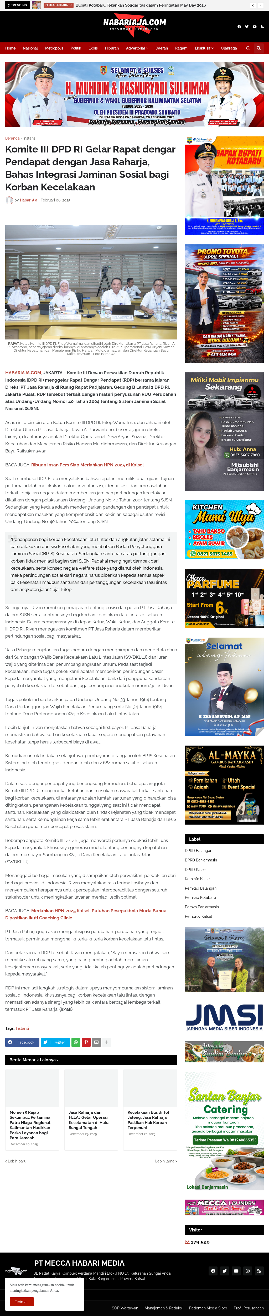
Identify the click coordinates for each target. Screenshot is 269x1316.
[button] (253, 5)
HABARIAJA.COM (23, 372)
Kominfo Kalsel (198, 879)
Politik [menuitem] (76, 48)
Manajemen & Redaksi (164, 1308)
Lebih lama (164, 1161)
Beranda (12, 138)
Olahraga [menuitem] (229, 48)
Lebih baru (17, 1161)
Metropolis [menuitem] (54, 48)
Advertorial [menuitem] (135, 48)
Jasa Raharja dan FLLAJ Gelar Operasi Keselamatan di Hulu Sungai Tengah (88, 1120)
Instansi (29, 138)
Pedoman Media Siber (208, 1308)
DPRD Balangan (198, 851)
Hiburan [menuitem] (112, 48)
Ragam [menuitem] (181, 48)
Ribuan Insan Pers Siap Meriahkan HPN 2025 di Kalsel (87, 464)
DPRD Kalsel (195, 870)
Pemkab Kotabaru (200, 897)
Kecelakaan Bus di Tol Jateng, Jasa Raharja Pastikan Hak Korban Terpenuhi (148, 1120)
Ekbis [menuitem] (93, 48)
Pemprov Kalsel (198, 916)
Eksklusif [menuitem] (202, 48)
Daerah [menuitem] (162, 48)
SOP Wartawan (125, 1308)
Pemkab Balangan (200, 888)
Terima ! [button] (22, 1302)
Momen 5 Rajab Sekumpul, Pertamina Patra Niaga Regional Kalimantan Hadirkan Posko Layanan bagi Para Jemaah (30, 1125)
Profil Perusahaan (249, 1308)
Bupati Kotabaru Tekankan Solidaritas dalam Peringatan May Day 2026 (141, 5)
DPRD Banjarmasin (201, 860)
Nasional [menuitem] (30, 48)
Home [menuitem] (10, 48)
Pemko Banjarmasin (202, 907)
